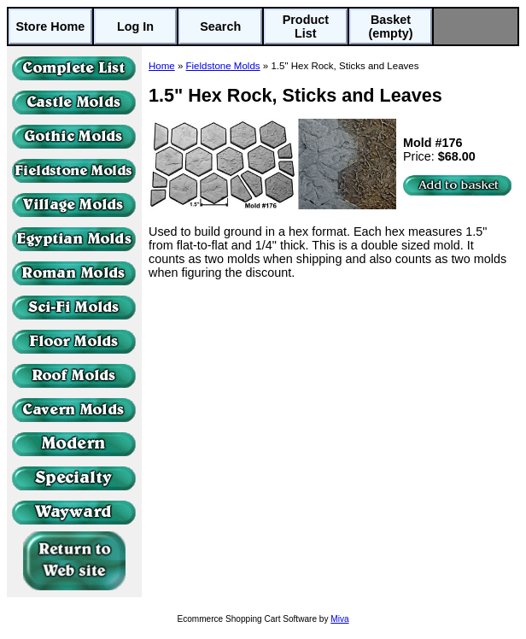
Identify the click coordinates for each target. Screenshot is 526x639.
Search (220, 26)
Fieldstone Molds (223, 66)
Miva (339, 619)
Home (162, 66)
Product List (306, 26)
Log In (135, 26)
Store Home (50, 26)
